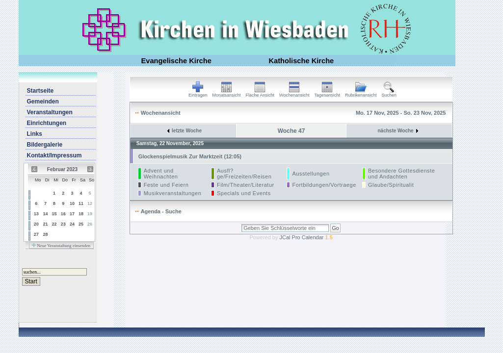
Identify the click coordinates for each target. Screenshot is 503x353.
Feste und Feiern (166, 185)
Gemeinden (43, 101)
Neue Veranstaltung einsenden (61, 245)
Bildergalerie (45, 144)
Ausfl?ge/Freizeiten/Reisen (244, 173)
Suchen (389, 93)
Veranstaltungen (50, 112)
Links (34, 133)
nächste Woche (398, 130)
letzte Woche (184, 130)
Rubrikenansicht (361, 93)
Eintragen (198, 93)
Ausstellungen (311, 173)
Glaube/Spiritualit (391, 185)
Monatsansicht (226, 93)
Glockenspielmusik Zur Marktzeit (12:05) (189, 156)
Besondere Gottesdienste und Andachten (401, 173)
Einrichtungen (47, 123)
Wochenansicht (294, 93)
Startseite (40, 90)
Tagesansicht (327, 93)
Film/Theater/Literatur (245, 185)
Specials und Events (244, 193)
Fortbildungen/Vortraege (324, 185)
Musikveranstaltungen (173, 193)
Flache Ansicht (260, 93)
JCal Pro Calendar (306, 237)
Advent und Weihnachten (161, 173)
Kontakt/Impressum (54, 155)
